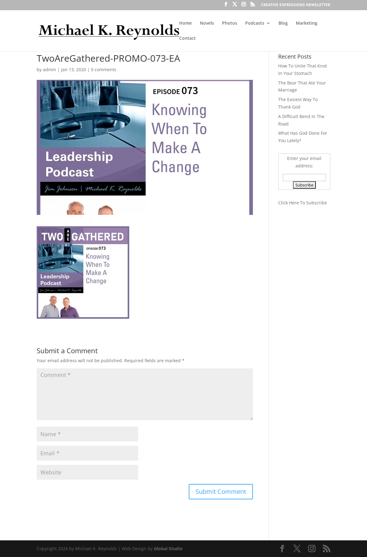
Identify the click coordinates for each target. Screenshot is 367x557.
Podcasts (254, 23)
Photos (229, 23)
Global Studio (168, 548)
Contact (187, 38)
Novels (207, 23)
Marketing (306, 23)
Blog (283, 23)
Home (185, 23)
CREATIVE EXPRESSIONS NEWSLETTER (295, 5)
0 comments (103, 69)
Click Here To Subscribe (302, 203)
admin (49, 69)
